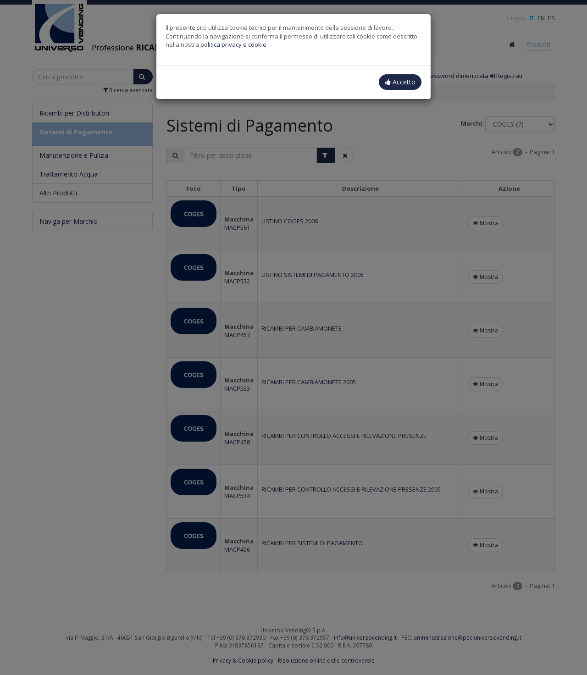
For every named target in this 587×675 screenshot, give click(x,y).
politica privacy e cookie (233, 44)
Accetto (400, 81)
